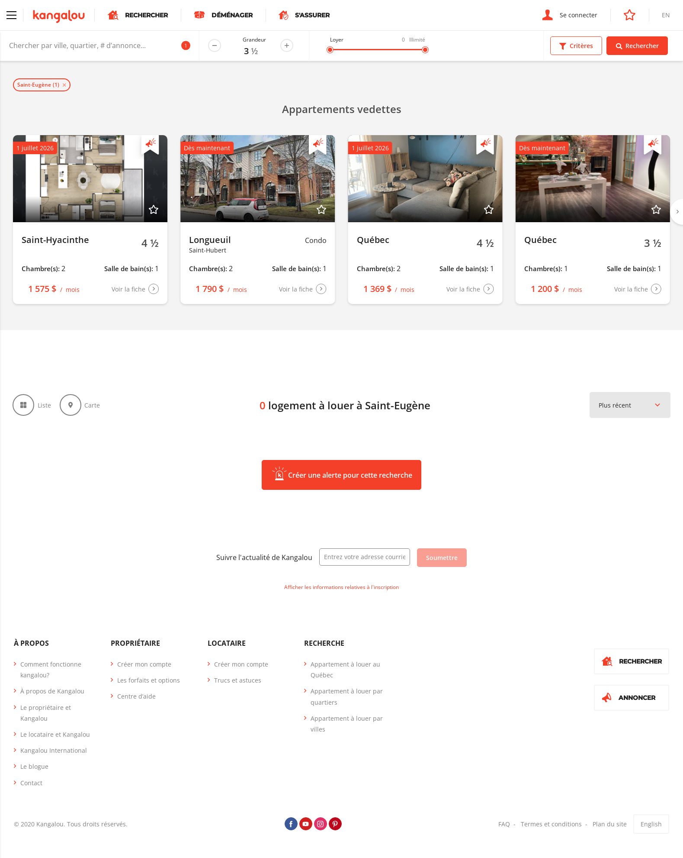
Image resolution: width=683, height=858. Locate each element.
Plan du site (610, 824)
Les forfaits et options (148, 681)
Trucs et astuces (237, 681)
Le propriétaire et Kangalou (45, 713)
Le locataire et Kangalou (55, 735)
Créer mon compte (144, 664)
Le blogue (34, 767)
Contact (31, 783)
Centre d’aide (136, 697)
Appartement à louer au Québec (345, 670)
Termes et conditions (551, 824)
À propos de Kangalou (52, 691)
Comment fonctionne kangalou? (50, 670)
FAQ (504, 824)
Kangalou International (53, 751)
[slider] (330, 49)
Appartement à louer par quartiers (347, 696)
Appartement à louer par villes (347, 724)
